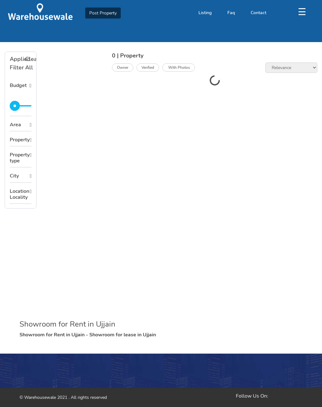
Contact (258, 13)
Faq (231, 13)
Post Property (103, 13)
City (14, 175)
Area (15, 124)
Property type (20, 157)
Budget (18, 85)
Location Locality (19, 194)
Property (20, 139)
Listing (205, 13)
